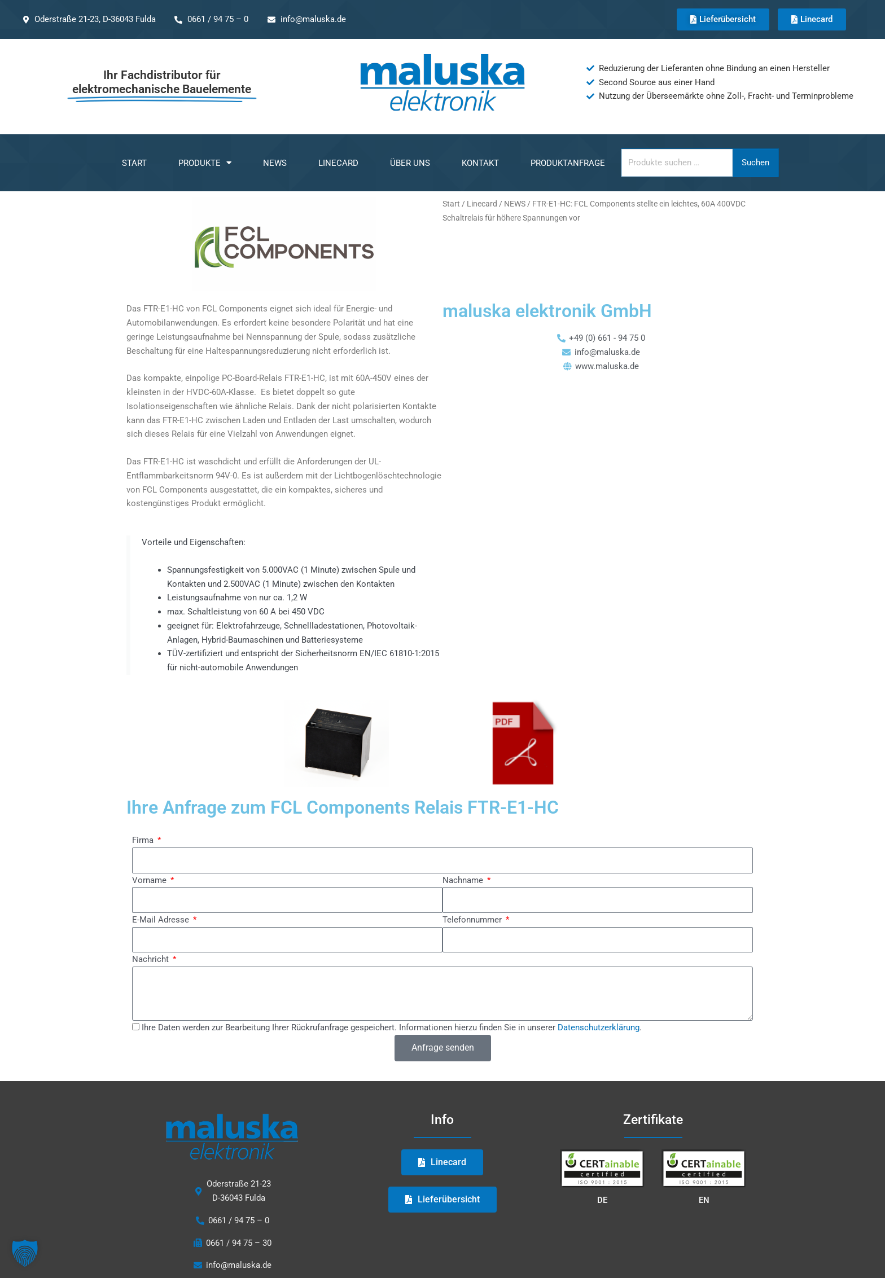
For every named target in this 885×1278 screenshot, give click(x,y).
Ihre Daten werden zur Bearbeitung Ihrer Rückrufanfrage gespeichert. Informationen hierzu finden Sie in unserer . (392, 1027)
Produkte (204, 163)
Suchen (755, 162)
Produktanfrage (568, 163)
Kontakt (480, 163)
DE (602, 1200)
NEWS (275, 163)
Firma (144, 840)
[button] (25, 1253)
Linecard (338, 163)
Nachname (463, 880)
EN (704, 1200)
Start (134, 163)
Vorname (150, 880)
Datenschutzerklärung (598, 1027)
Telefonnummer (473, 920)
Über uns (410, 163)
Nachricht (151, 959)
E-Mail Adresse (161, 920)
